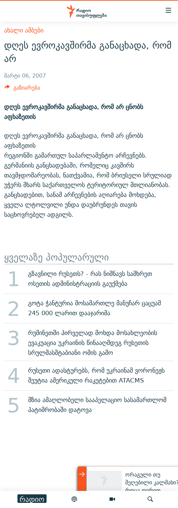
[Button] (22, 89)
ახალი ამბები (23, 30)
